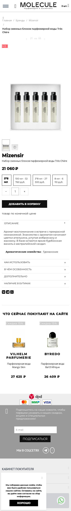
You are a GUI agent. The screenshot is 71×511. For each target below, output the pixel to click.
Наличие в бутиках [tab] (35, 283)
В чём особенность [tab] (35, 269)
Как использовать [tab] (35, 262)
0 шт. (65, 3)
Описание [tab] (35, 223)
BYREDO (52, 354)
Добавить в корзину (24, 204)
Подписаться (35, 439)
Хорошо (23, 503)
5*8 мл (6, 180)
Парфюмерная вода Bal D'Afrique (52, 365)
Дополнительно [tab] (35, 276)
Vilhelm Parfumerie (18, 355)
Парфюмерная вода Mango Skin (18, 365)
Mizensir (12, 155)
